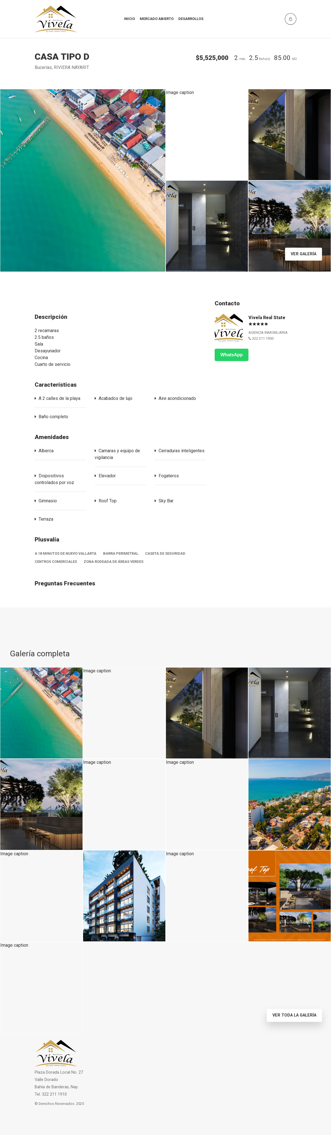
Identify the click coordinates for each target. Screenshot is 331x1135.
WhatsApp (231, 354)
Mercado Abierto (157, 19)
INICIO (129, 19)
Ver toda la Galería (294, 1015)
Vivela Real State (266, 317)
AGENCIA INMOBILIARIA (268, 332)
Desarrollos (190, 19)
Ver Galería (303, 254)
